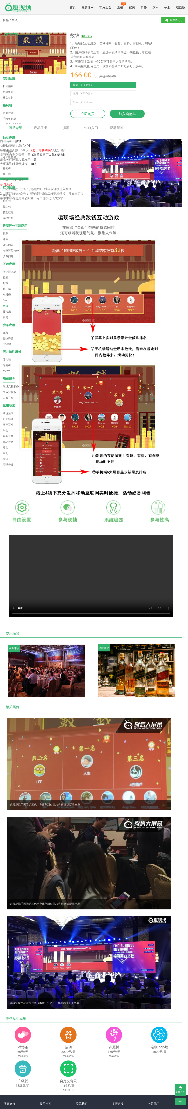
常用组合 (105, 7)
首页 (73, 7)
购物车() (173, 20)
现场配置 (116, 127)
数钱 (15, 20)
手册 (167, 7)
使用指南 (45, 1103)
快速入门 (91, 127)
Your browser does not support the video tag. (91, 576)
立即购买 (88, 113)
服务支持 (9, 1103)
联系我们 (81, 1103)
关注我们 (154, 1103)
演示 (155, 7)
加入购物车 (127, 113)
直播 (121, 5)
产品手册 (40, 127)
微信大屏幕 (18, 7)
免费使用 (87, 7)
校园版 (180, 7)
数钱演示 (86, 36)
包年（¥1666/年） (84, 102)
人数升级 (58, 150)
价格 (144, 7)
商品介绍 (15, 128)
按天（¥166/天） (83, 85)
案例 (132, 7)
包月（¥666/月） (83, 93)
